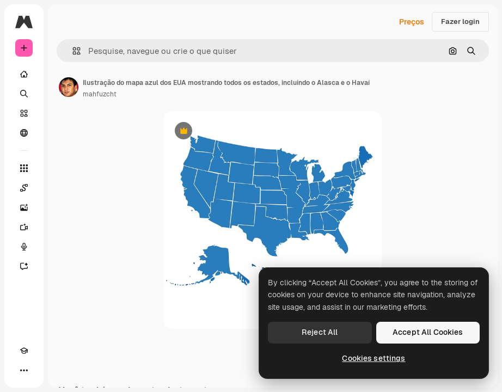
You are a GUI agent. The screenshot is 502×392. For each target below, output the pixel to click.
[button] (72, 51)
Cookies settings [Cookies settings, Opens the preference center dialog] (373, 358)
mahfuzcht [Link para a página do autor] (100, 94)
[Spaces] (24, 188)
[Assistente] (24, 266)
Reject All (320, 332)
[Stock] (24, 113)
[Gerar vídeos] (24, 227)
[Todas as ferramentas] (24, 168)
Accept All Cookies (428, 332)
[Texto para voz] (24, 246)
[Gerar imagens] (24, 207)
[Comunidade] (24, 133)
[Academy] (24, 350)
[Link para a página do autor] (68, 87)
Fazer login (460, 21)
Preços (411, 22)
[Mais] (24, 370)
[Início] (24, 74)
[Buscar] (24, 93)
